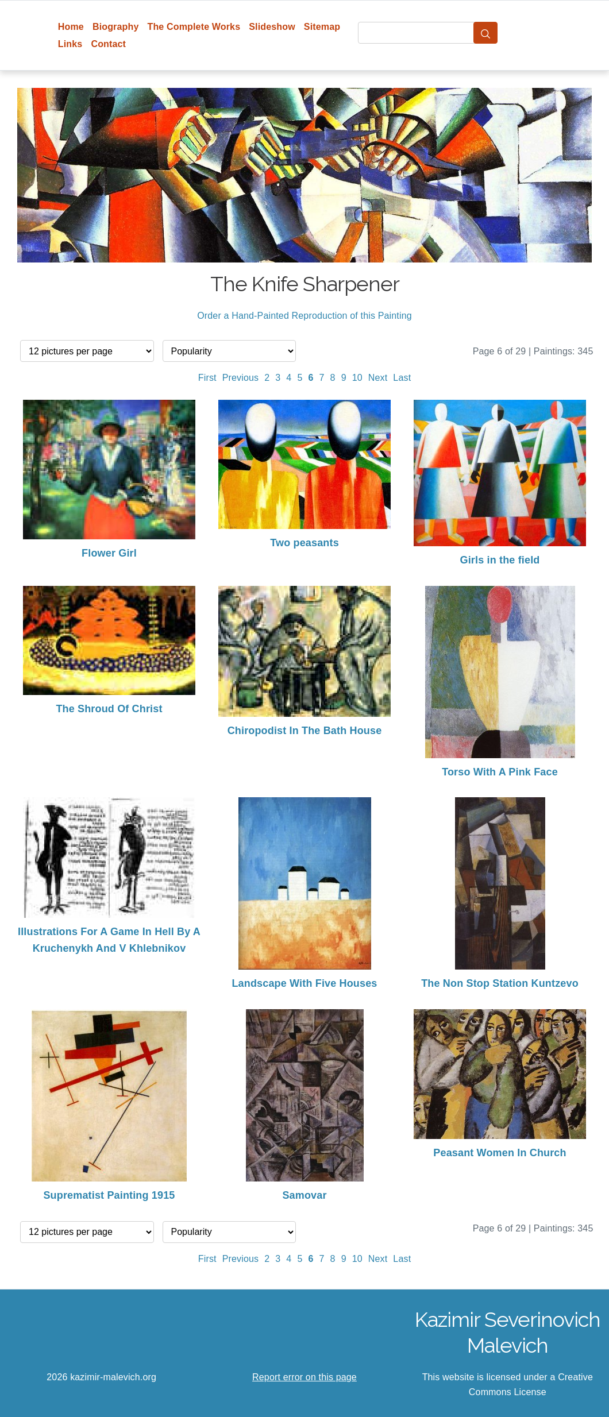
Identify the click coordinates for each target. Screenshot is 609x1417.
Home (71, 27)
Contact (108, 44)
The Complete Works (193, 27)
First (207, 378)
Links (70, 44)
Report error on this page (304, 1377)
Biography (115, 27)
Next (378, 378)
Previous (240, 378)
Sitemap (322, 27)
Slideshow (272, 27)
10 (357, 378)
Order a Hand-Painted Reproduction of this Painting (304, 316)
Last (402, 378)
